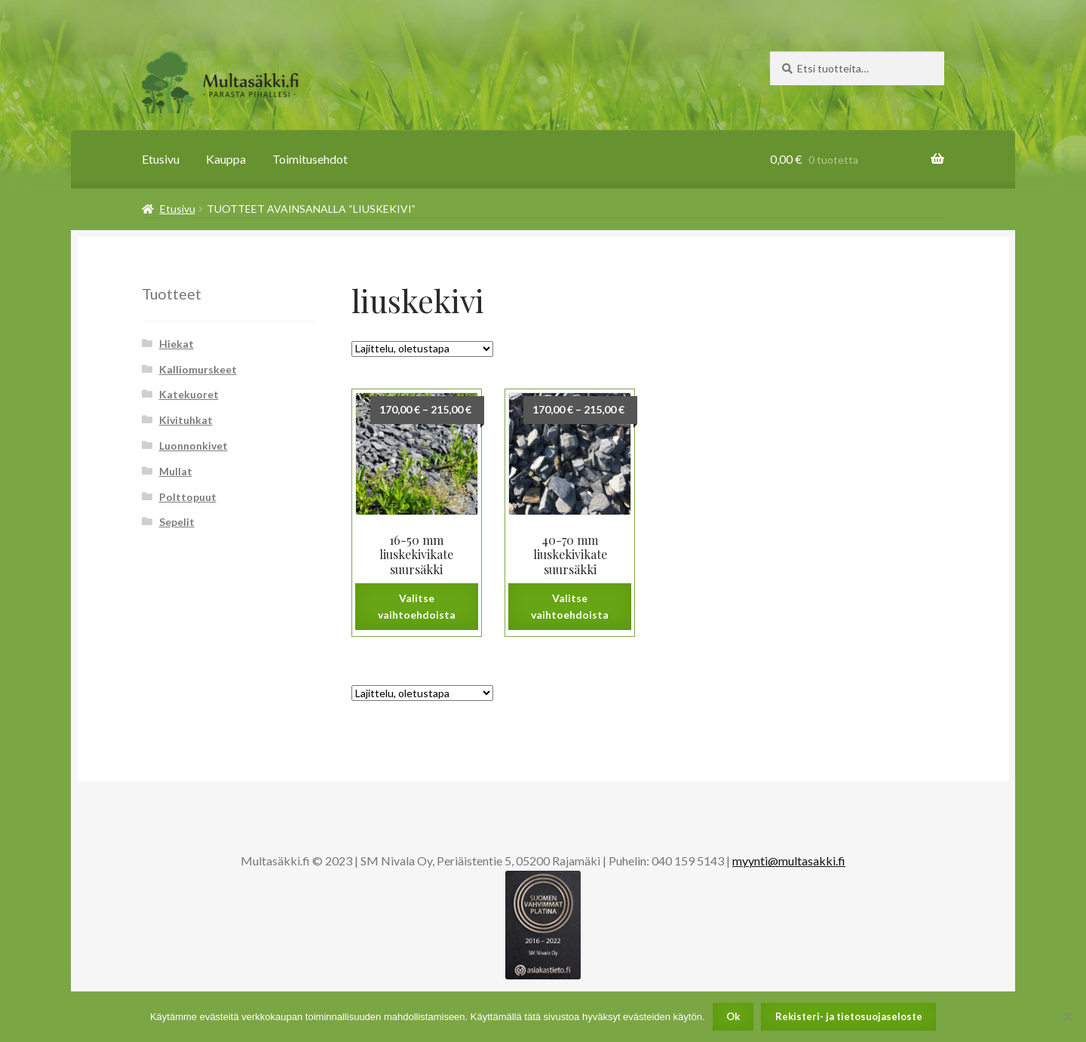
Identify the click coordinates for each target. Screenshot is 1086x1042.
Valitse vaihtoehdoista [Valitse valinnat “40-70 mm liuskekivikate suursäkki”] (570, 607)
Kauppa (226, 159)
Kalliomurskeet (198, 369)
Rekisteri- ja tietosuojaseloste (848, 1016)
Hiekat (176, 343)
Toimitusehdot (310, 159)
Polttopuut (187, 496)
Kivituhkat (186, 419)
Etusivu (160, 159)
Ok (733, 1016)
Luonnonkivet (193, 445)
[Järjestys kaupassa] (422, 349)
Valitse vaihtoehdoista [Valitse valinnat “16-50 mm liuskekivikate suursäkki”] (417, 607)
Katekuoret (189, 394)
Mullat (175, 471)
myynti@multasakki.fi (788, 860)
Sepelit (177, 521)
